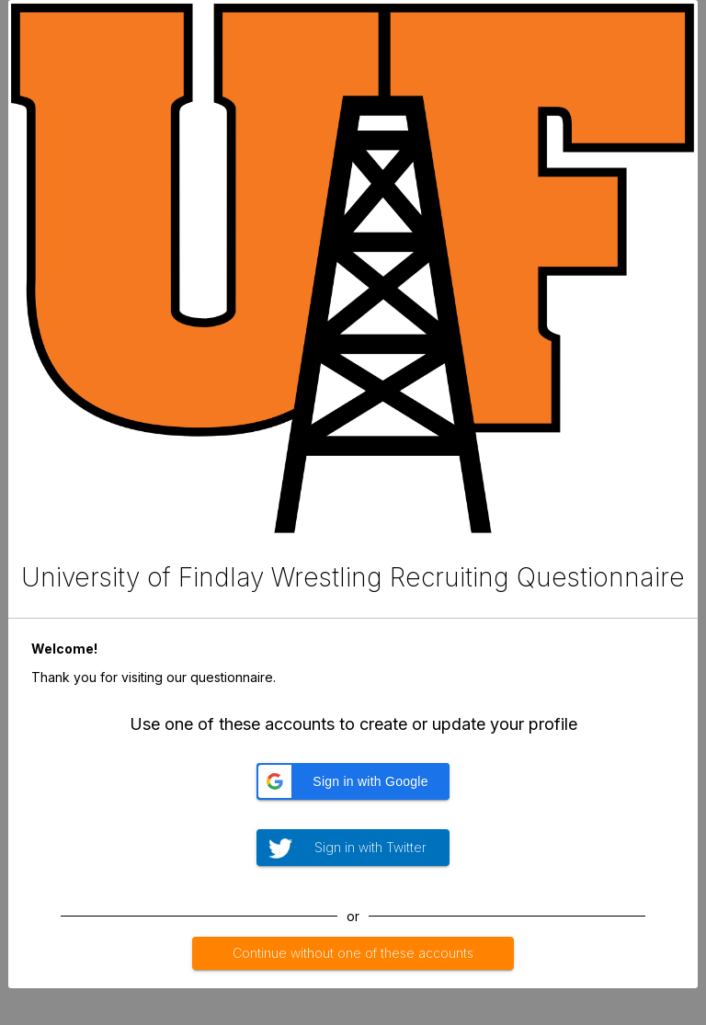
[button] (353, 781)
